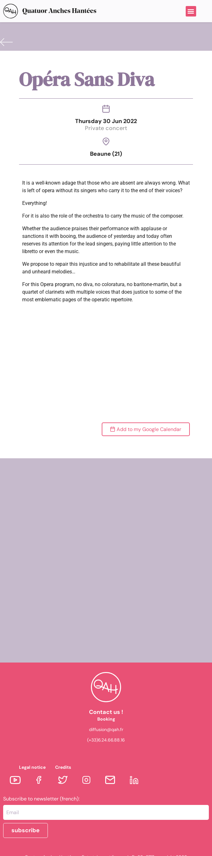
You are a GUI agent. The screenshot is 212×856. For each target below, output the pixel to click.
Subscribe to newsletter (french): (41, 799)
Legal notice (32, 767)
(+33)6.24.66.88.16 (106, 740)
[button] (191, 11)
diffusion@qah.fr (106, 729)
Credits (63, 767)
